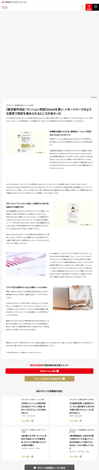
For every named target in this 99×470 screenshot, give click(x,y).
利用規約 (33, 455)
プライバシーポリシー (50, 455)
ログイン (82, 7)
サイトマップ (67, 455)
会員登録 (88, 7)
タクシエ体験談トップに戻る (51, 405)
